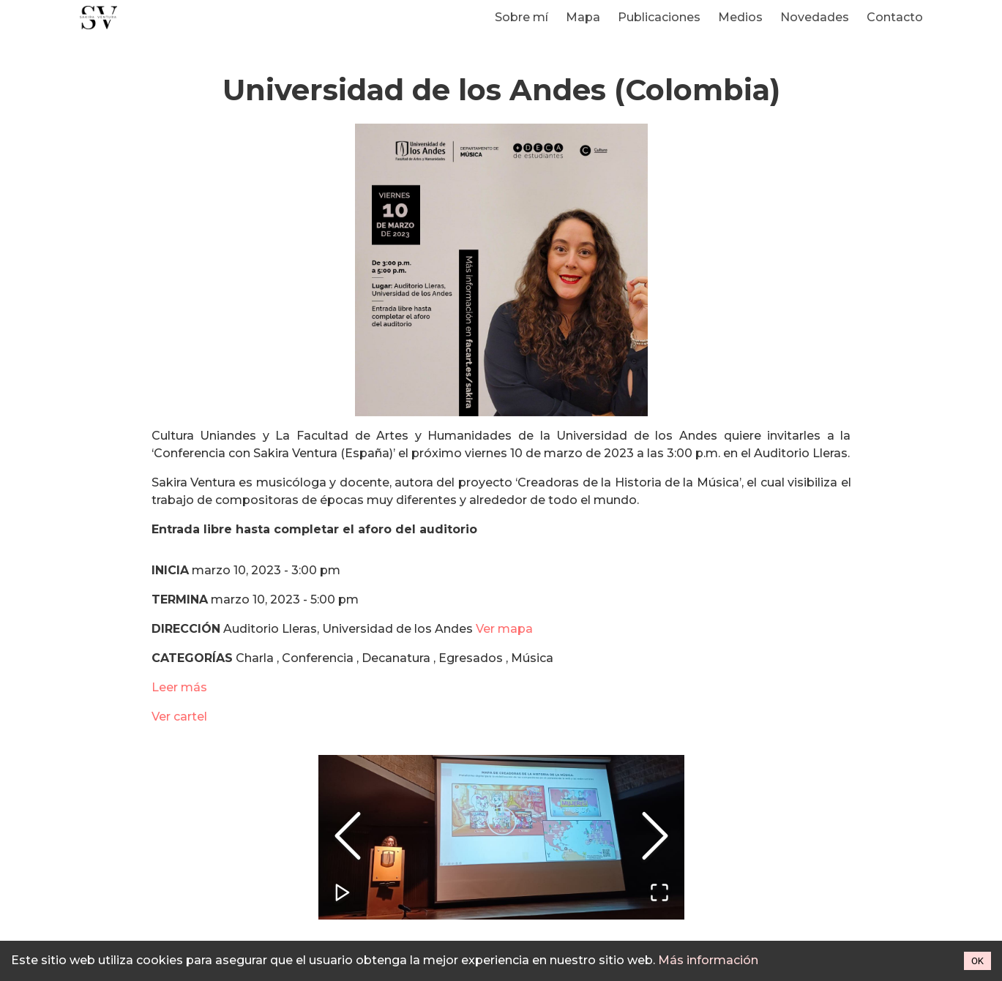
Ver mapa (504, 629)
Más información (708, 960)
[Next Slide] (655, 837)
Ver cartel (179, 716)
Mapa (583, 17)
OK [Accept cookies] (977, 960)
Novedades (814, 17)
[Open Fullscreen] (659, 894)
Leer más (179, 687)
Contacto (895, 17)
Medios (740, 17)
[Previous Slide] (347, 837)
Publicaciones (659, 17)
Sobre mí (521, 17)
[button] (501, 837)
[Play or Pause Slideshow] (343, 894)
